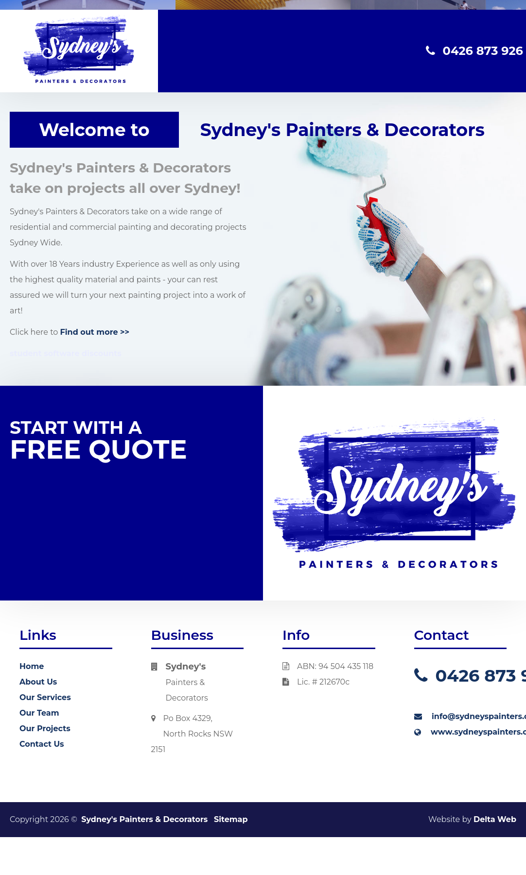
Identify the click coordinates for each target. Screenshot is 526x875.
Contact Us (41, 744)
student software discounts (66, 353)
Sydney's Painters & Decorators (144, 819)
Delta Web (494, 819)
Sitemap (231, 819)
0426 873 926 (474, 51)
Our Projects (44, 728)
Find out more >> (95, 332)
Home (31, 666)
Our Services (45, 697)
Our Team (39, 713)
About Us (38, 681)
